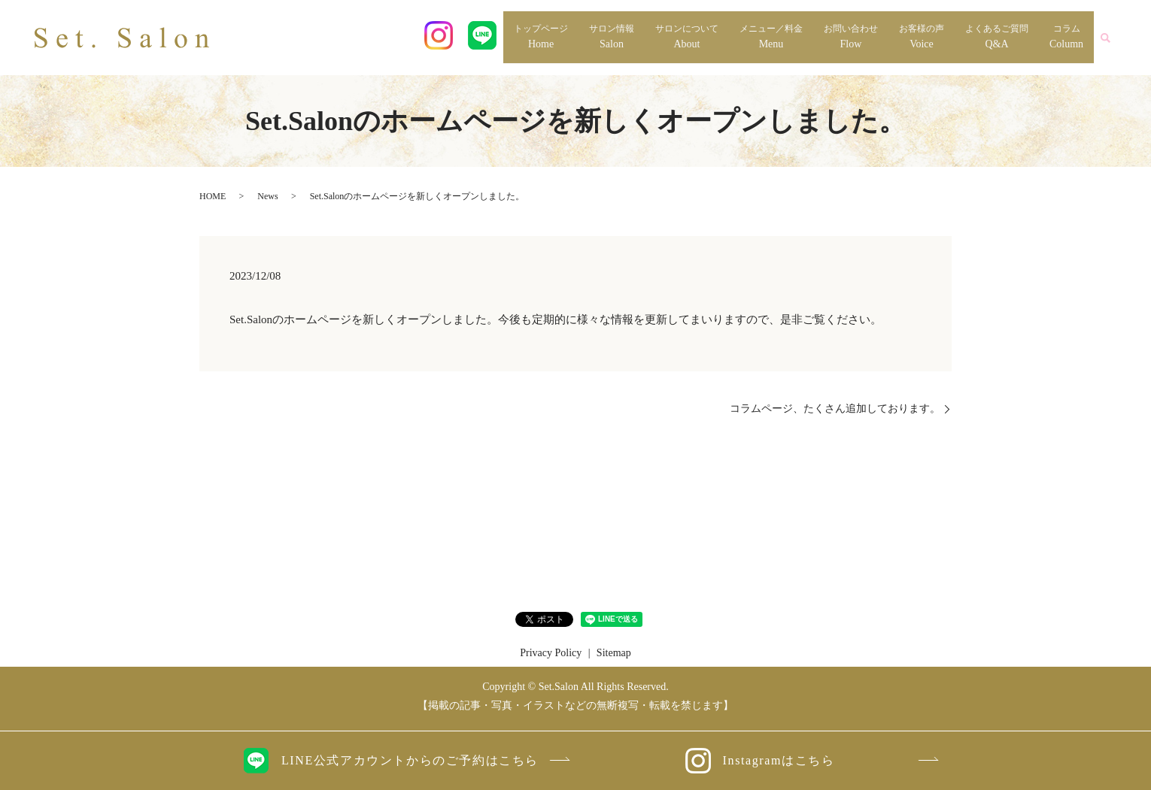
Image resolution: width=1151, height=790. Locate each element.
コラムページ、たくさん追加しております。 (835, 408)
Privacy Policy (551, 652)
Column (1066, 36)
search (1105, 37)
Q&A (996, 36)
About (686, 36)
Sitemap (614, 652)
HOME (212, 196)
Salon (611, 36)
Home (541, 36)
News (267, 196)
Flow (851, 36)
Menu (771, 36)
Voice (921, 36)
